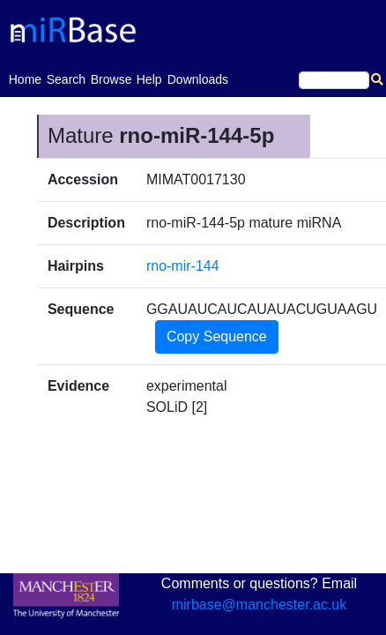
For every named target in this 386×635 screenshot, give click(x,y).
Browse (111, 79)
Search (66, 79)
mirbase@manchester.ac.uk (259, 604)
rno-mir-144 (182, 265)
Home (25, 78)
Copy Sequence (217, 336)
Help (149, 79)
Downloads (197, 79)
